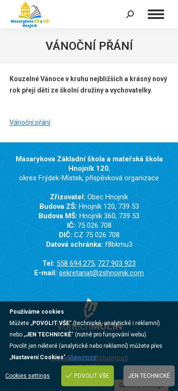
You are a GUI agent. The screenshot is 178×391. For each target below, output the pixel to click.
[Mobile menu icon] (156, 14)
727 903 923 (117, 263)
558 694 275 (75, 263)
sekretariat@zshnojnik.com (101, 273)
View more (82, 357)
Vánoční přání (29, 122)
